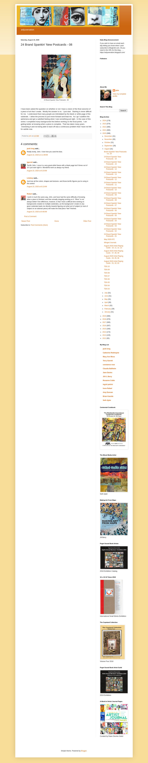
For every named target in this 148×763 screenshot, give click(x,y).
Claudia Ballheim (109, 369)
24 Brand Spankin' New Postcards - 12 (112, 178)
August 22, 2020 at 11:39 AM (37, 155)
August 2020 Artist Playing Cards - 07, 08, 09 (113, 252)
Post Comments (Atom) (39, 225)
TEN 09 (107, 270)
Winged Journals (110, 242)
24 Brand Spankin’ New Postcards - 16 (112, 158)
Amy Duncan (108, 392)
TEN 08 (107, 273)
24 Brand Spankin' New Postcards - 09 (112, 194)
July (106, 293)
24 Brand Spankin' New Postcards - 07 (112, 204)
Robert (29, 194)
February (107, 309)
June (106, 296)
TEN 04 (107, 286)
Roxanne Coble (109, 380)
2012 (105, 338)
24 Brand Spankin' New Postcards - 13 (112, 173)
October (107, 142)
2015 (105, 329)
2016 (105, 326)
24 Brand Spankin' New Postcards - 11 (112, 183)
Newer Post (25, 221)
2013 (105, 335)
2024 (105, 121)
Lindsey (30, 178)
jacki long (30, 149)
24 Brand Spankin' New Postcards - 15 (112, 163)
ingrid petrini (108, 384)
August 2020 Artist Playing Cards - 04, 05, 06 (113, 257)
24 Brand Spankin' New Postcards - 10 (112, 189)
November (108, 139)
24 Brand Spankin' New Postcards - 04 (112, 220)
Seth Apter (107, 400)
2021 (105, 130)
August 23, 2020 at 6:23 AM (37, 171)
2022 (105, 127)
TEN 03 (107, 289)
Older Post (87, 221)
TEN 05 (107, 282)
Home (56, 221)
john (117, 90)
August (107, 149)
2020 (105, 133)
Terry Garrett (108, 361)
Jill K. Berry (107, 376)
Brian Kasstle (108, 396)
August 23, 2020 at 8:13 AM (37, 187)
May (106, 299)
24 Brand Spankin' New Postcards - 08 (112, 199)
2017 (105, 322)
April (106, 302)
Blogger (84, 751)
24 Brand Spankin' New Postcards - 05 (112, 214)
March (106, 305)
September (108, 146)
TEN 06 (107, 279)
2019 (105, 316)
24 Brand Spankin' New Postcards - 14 (112, 168)
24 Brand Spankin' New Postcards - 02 (112, 230)
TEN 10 (107, 266)
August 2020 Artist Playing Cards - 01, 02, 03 (113, 262)
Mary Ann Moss (109, 357)
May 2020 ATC (109, 239)
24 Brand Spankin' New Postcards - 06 (112, 209)
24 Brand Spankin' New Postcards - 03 (112, 225)
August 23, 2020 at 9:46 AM (37, 212)
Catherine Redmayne (111, 353)
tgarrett (30, 162)
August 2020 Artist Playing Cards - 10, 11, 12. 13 (113, 247)
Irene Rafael (107, 388)
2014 (105, 332)
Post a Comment (30, 216)
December (108, 136)
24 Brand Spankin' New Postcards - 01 (112, 235)
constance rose (109, 365)
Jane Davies (107, 373)
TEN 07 (107, 276)
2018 (105, 319)
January (107, 312)
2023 (105, 124)
